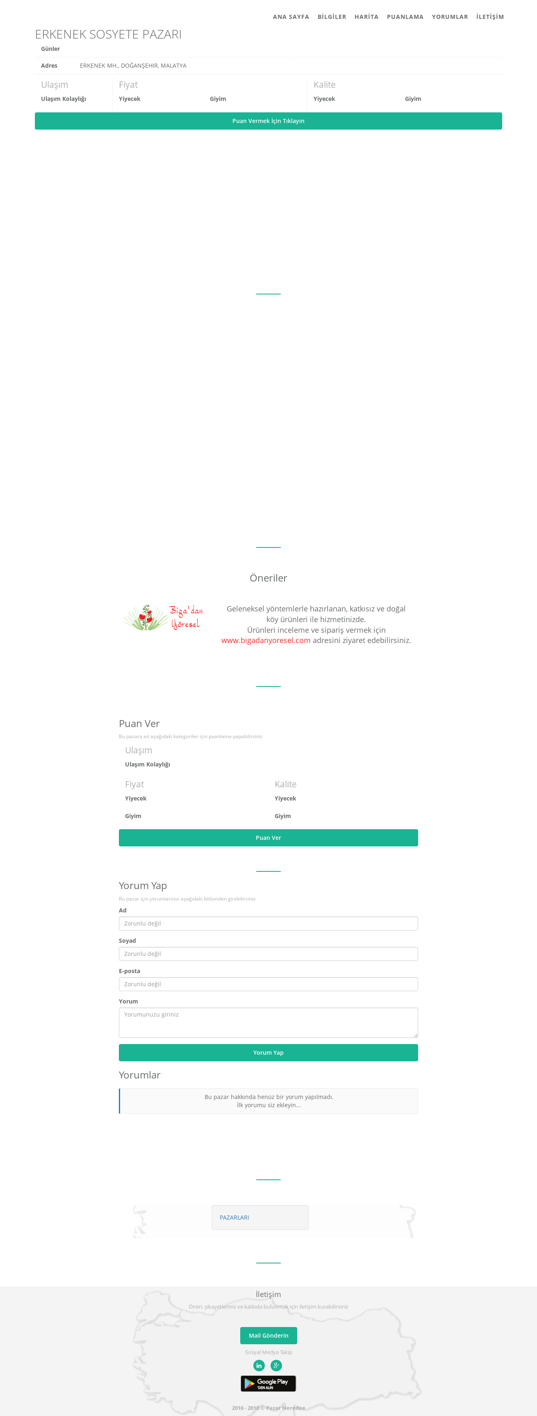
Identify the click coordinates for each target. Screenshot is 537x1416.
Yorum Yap (268, 1052)
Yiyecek (130, 99)
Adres (49, 65)
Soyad (127, 940)
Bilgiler (332, 17)
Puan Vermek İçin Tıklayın (268, 121)
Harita (367, 17)
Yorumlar (450, 17)
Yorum (128, 1001)
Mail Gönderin (269, 1335)
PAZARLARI (234, 1217)
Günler (50, 48)
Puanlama (405, 17)
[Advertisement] (268, 211)
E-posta (129, 971)
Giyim (218, 99)
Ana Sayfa (291, 17)
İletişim (490, 17)
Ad (123, 910)
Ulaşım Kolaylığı (63, 99)
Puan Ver (268, 837)
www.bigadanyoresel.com (266, 640)
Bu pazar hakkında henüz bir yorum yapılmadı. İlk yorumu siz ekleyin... (269, 1101)
